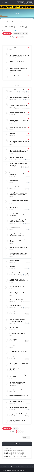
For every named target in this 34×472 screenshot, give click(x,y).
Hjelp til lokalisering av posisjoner (19, 97)
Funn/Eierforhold (14, 187)
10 (28, 91)
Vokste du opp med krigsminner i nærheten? (19, 173)
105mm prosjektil (14, 260)
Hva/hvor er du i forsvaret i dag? (19, 273)
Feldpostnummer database (17, 128)
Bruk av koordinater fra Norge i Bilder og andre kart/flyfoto (18, 150)
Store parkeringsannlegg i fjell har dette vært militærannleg (18, 254)
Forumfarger (13, 345)
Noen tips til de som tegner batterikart (17, 214)
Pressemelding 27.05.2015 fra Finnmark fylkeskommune (18, 121)
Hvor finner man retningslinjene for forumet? (18, 375)
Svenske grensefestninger (17, 333)
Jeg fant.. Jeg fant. (15, 327)
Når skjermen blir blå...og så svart (19, 390)
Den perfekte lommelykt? (17, 90)
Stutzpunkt (12, 30)
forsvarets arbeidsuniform (17, 420)
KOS (16, 30)
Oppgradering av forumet (17, 286)
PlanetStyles (20, 470)
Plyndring (12, 133)
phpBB (9, 470)
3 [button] (20, 36)
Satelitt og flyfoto (14, 227)
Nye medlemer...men (15, 312)
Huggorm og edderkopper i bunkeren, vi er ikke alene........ (18, 220)
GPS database (13, 207)
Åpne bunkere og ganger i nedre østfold (18, 240)
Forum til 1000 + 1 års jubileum (18, 363)
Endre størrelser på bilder (17, 112)
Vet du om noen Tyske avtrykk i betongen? (18, 164)
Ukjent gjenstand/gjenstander (18, 407)
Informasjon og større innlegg (14, 26)
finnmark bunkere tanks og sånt (18, 395)
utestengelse (13, 266)
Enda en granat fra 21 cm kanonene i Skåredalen (17, 293)
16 (28, 108)
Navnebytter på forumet (16, 61)
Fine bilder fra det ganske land (18, 105)
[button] (23, 37)
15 (26, 108)
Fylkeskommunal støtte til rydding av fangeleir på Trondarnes (17, 383)
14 (23, 108)
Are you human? (14, 76)
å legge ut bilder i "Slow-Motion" (18, 414)
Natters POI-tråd (14, 48)
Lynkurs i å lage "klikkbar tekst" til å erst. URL (19, 142)
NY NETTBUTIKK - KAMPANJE (18, 351)
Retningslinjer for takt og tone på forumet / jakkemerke (19, 55)
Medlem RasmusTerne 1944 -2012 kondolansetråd (17, 320)
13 (21, 108)
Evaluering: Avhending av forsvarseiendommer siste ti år (18, 279)
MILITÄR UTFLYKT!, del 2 (16, 299)
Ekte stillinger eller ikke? (16, 401)
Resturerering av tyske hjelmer (18, 247)
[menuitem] (7, 2)
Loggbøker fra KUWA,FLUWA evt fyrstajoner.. (19, 201)
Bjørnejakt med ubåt (15, 369)
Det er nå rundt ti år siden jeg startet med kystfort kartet (18, 193)
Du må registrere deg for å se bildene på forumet (18, 69)
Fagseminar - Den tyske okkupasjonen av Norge (16, 234)
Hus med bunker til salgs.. (17, 157)
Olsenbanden (13, 339)
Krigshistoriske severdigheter (18, 357)
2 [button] (18, 36)
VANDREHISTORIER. (15, 306)
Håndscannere (13, 180)
